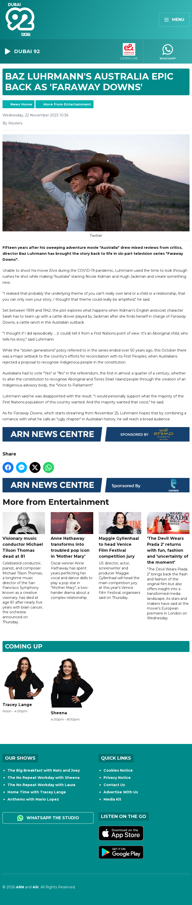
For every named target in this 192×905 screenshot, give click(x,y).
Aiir (35, 887)
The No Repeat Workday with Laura (41, 785)
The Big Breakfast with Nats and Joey (44, 770)
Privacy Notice (117, 777)
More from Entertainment (67, 104)
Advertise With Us (121, 792)
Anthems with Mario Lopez (33, 799)
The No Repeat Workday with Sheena (44, 777)
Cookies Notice (118, 770)
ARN (20, 887)
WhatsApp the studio (48, 818)
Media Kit (112, 799)
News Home (21, 104)
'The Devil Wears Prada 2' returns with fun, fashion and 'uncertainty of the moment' (168, 538)
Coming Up (23, 646)
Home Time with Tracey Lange (37, 792)
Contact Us (114, 785)
